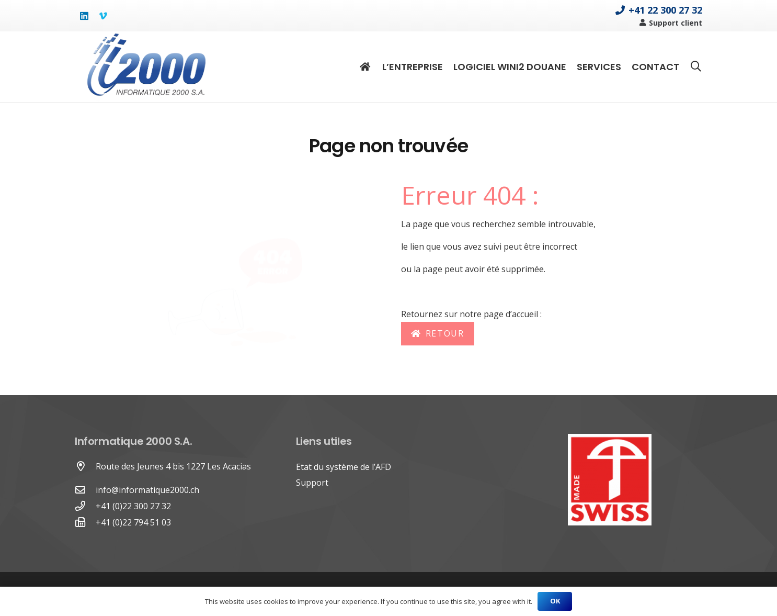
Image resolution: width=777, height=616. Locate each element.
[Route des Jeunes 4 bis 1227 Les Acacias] (85, 466)
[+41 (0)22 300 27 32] (85, 506)
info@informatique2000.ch (147, 490)
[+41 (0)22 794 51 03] (85, 522)
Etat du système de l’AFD (343, 467)
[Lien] (146, 66)
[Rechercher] (695, 67)
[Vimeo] (103, 15)
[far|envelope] (85, 490)
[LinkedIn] (84, 15)
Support (312, 482)
